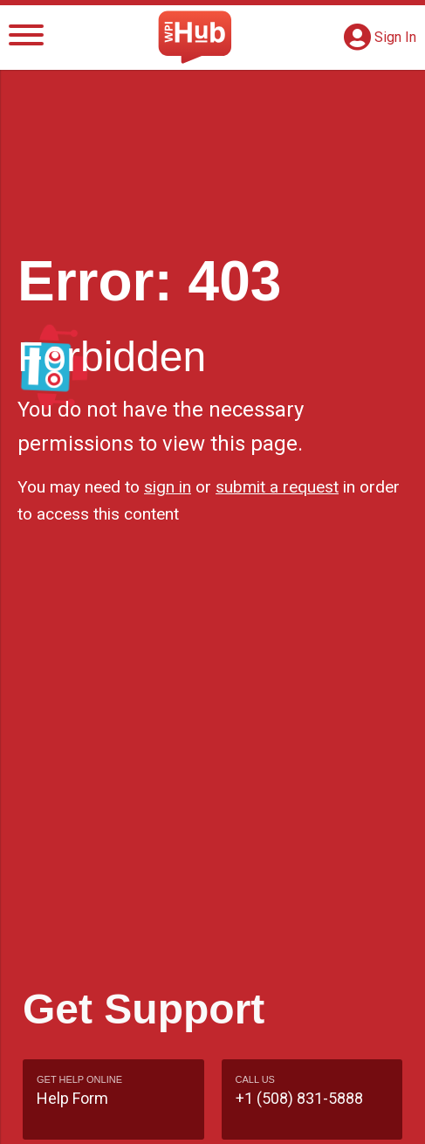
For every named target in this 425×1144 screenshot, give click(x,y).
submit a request (277, 487)
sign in (167, 487)
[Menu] (26, 38)
